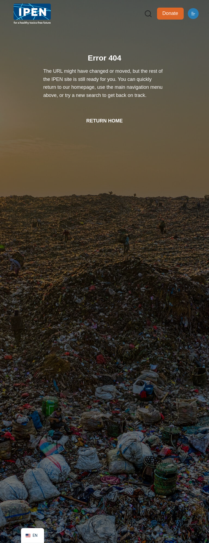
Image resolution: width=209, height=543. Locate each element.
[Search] (148, 13)
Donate (170, 13)
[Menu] (193, 13)
